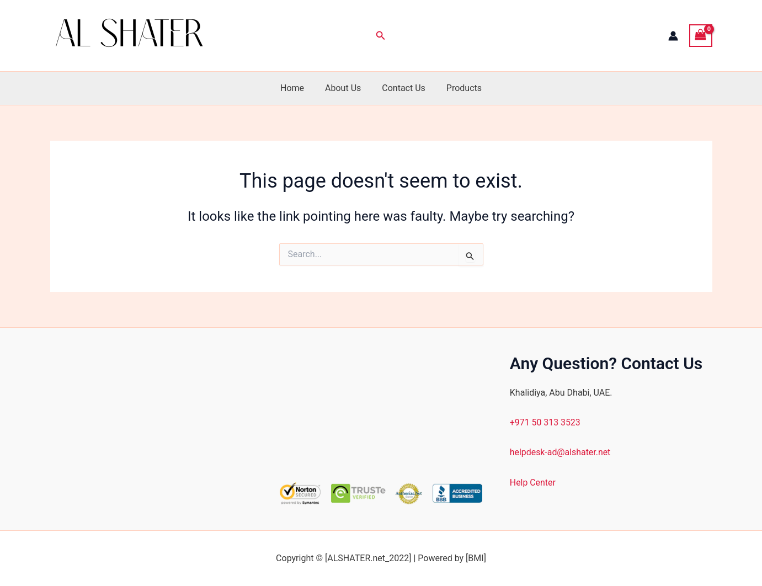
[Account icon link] (673, 36)
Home (297, 88)
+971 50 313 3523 (545, 422)
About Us (345, 88)
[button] (381, 35)
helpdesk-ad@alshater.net (560, 452)
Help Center (533, 482)
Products (459, 88)
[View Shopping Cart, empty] (700, 35)
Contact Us (402, 88)
